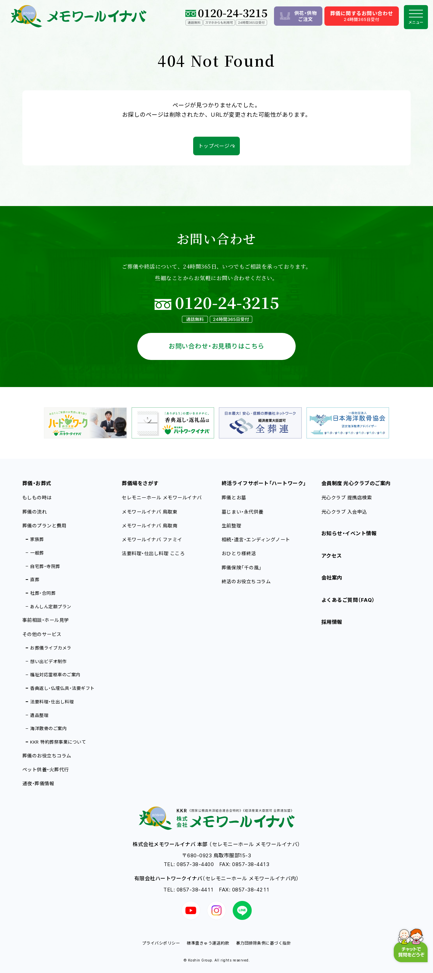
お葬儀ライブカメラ (50, 648)
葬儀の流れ (34, 512)
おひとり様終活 (239, 553)
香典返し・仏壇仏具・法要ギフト (62, 688)
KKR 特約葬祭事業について (58, 742)
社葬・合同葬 (42, 593)
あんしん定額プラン (50, 606)
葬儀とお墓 (234, 497)
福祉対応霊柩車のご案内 (55, 674)
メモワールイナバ (149, 512)
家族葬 (37, 539)
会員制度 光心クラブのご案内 (356, 483)
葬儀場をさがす (140, 483)
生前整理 (231, 525)
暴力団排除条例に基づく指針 (263, 943)
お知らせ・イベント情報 (349, 533)
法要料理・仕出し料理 (52, 701)
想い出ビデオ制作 (48, 661)
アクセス (331, 555)
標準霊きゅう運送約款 (208, 943)
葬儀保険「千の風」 (242, 567)
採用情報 (331, 622)
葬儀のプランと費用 (44, 525)
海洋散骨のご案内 (48, 728)
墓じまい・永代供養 (243, 512)
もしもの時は (37, 497)
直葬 (34, 579)
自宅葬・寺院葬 (45, 566)
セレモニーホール (162, 497)
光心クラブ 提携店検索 (346, 497)
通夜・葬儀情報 (38, 783)
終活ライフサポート (264, 483)
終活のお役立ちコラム (246, 581)
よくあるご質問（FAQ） (348, 600)
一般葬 (37, 553)
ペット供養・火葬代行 (45, 769)
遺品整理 (39, 715)
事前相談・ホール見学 (45, 620)
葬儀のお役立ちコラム (46, 756)
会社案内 (331, 577)
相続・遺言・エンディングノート (256, 539)
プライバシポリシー (161, 943)
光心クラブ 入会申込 (344, 512)
